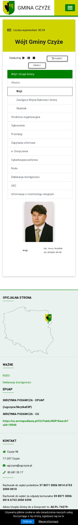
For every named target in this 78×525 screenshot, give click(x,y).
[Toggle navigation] (70, 7)
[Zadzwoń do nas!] (5, 472)
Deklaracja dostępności (25, 177)
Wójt (19, 91)
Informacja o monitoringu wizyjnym (32, 194)
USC (13, 185)
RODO (6, 375)
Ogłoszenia (18, 125)
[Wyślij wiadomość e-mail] (5, 465)
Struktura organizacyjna (25, 117)
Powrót (57, 58)
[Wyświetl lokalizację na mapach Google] (48, 319)
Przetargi (16, 134)
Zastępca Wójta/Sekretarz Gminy (36, 100)
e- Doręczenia (19, 151)
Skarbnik (21, 108)
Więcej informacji (48, 521)
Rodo (14, 168)
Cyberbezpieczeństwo (24, 160)
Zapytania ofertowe (23, 142)
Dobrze (27, 521)
